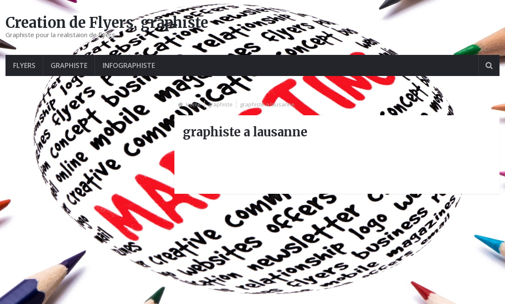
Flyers (24, 65)
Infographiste (129, 65)
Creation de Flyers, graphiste (106, 23)
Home (193, 104)
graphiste (69, 65)
